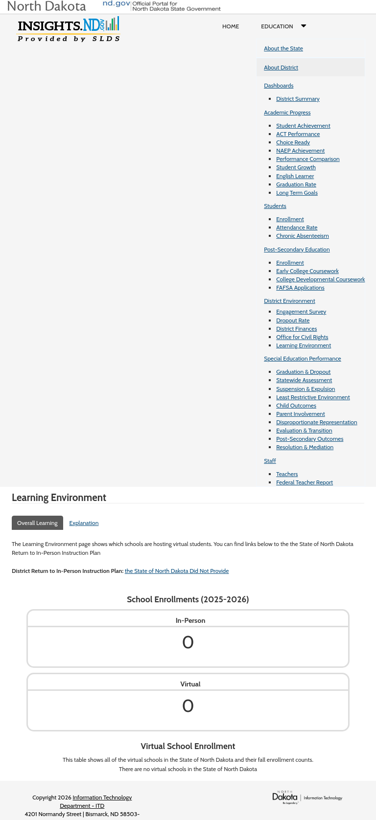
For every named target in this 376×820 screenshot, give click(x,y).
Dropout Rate (292, 320)
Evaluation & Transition (304, 430)
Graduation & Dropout (303, 371)
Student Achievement (303, 125)
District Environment (289, 300)
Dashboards (278, 85)
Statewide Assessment (304, 380)
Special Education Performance (302, 358)
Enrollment (290, 219)
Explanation (84, 522)
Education (285, 26)
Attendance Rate (296, 227)
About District (281, 67)
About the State (283, 48)
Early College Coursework (307, 270)
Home (230, 26)
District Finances (296, 328)
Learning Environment (303, 345)
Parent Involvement (300, 413)
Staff (270, 460)
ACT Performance (298, 133)
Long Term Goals (297, 192)
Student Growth (296, 167)
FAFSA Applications (300, 287)
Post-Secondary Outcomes (309, 438)
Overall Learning (37, 522)
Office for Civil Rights (302, 337)
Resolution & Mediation (304, 447)
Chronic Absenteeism (302, 235)
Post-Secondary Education (296, 249)
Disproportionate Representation (316, 422)
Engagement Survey (301, 311)
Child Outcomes (296, 405)
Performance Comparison (308, 158)
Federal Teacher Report (304, 482)
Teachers (287, 474)
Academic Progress (287, 112)
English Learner (295, 176)
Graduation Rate (296, 184)
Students (275, 205)
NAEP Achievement (300, 150)
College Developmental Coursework (320, 279)
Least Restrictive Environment (313, 397)
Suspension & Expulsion (305, 388)
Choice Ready (293, 142)
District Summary (298, 98)
